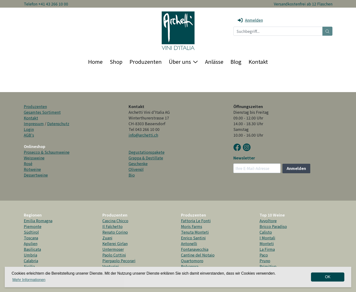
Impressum (34, 123)
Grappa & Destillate (146, 158)
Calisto (266, 232)
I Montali (267, 238)
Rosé (28, 163)
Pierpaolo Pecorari (118, 260)
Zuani (107, 238)
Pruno (265, 260)
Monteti (267, 243)
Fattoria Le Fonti (196, 220)
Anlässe (214, 61)
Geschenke (138, 163)
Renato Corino (115, 232)
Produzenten (146, 61)
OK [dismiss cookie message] (328, 277)
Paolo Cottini (114, 255)
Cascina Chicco (115, 220)
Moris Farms (191, 226)
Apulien (30, 243)
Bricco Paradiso (273, 226)
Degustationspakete (147, 152)
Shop (116, 61)
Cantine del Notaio (198, 255)
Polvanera (189, 266)
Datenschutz (58, 123)
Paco (264, 255)
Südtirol (31, 232)
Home (95, 61)
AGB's (29, 135)
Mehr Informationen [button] (28, 280)
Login (29, 129)
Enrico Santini (193, 238)
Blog (236, 61)
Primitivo (268, 266)
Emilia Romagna (38, 220)
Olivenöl (136, 169)
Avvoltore (268, 220)
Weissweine (34, 158)
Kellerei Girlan (115, 243)
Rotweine (32, 169)
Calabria (31, 260)
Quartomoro (192, 260)
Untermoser (113, 249)
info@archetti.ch (143, 135)
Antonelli (189, 243)
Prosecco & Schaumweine (47, 152)
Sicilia (29, 266)
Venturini (110, 266)
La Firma (267, 249)
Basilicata (32, 249)
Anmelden (250, 20)
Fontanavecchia (194, 249)
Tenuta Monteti (195, 232)
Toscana (31, 238)
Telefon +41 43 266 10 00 (46, 4)
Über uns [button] (183, 61)
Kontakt (258, 61)
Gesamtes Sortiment (42, 112)
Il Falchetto (112, 226)
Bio (132, 175)
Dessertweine (36, 175)
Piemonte (32, 226)
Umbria (30, 255)
